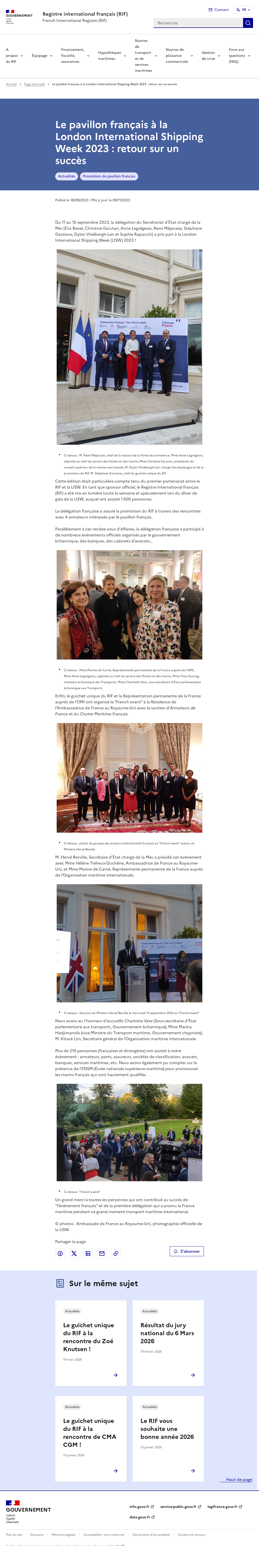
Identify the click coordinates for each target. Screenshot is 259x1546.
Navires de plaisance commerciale (177, 55)
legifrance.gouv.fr (223, 1506)
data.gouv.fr (140, 1517)
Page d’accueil (34, 84)
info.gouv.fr (139, 1506)
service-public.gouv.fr (178, 1506)
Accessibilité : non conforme (104, 1535)
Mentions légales (63, 1535)
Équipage (39, 55)
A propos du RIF (12, 55)
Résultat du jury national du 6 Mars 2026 (167, 1333)
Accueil (11, 84)
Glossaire (36, 1535)
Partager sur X (74, 1253)
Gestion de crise (208, 55)
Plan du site (14, 1535)
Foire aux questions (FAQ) (237, 55)
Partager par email (102, 1253)
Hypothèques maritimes (109, 55)
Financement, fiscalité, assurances (72, 55)
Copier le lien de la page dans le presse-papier (116, 1253)
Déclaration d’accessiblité (151, 1535)
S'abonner (187, 1251)
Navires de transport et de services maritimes (143, 55)
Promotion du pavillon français (109, 176)
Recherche (248, 23)
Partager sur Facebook (60, 1253)
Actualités (66, 176)
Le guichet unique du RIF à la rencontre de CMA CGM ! (89, 1432)
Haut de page (238, 1479)
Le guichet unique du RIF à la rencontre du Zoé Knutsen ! (88, 1337)
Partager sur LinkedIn (88, 1253)
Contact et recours (191, 1535)
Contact (222, 9)
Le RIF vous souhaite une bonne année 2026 (167, 1428)
